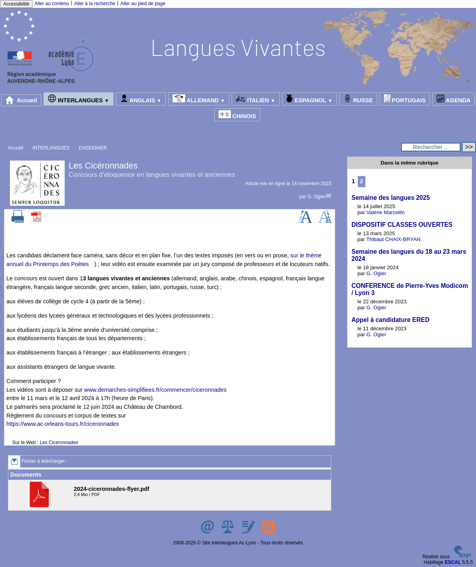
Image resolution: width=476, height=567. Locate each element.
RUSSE (358, 98)
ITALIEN (255, 98)
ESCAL (453, 562)
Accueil (21, 100)
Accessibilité (16, 4)
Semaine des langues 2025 (390, 197)
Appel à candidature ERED (390, 319)
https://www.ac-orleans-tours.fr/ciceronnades (62, 424)
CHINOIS (237, 114)
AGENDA (453, 98)
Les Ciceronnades (59, 442)
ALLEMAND (199, 98)
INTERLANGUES (78, 98)
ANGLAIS (140, 98)
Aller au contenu (52, 3)
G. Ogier (316, 196)
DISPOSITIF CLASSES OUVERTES (402, 224)
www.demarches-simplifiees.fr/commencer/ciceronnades (155, 390)
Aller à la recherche (94, 3)
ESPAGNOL (309, 98)
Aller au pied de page (142, 3)
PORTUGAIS (405, 98)
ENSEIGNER (93, 148)
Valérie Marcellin (386, 212)
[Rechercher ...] (431, 147)
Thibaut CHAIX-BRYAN (394, 239)
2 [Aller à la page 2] (361, 181)
